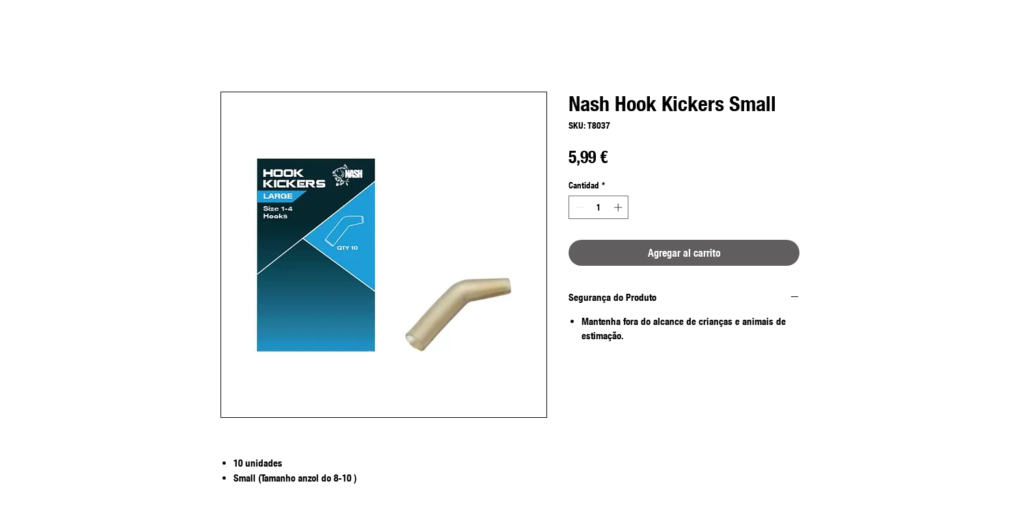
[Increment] (619, 207)
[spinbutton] (598, 207)
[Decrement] (578, 207)
